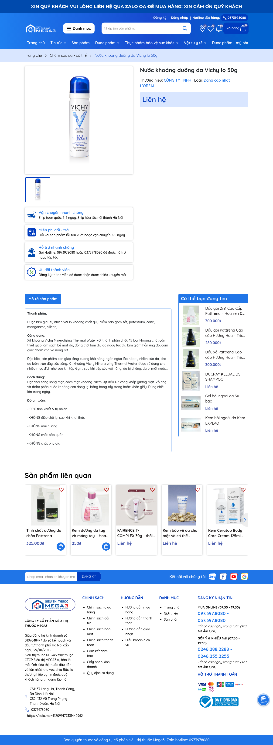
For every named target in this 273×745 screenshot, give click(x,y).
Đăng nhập (179, 18)
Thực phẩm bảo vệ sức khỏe (150, 42)
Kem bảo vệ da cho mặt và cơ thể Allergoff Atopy (180, 533)
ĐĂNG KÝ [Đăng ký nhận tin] (89, 576)
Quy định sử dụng (100, 673)
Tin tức (56, 42)
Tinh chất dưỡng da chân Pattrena (43, 533)
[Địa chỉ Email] (63, 576)
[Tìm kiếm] (185, 28)
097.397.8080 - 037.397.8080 (213, 616)
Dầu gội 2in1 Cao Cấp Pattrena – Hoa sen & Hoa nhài (223, 311)
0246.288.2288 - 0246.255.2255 (215, 652)
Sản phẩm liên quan (58, 475)
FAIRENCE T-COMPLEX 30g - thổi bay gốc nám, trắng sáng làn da (135, 533)
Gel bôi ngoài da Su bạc (222, 398)
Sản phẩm (81, 42)
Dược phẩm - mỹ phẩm (233, 42)
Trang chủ (36, 42)
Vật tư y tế (194, 42)
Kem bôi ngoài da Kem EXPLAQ (225, 420)
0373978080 (234, 18)
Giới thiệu (171, 613)
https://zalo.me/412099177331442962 (55, 716)
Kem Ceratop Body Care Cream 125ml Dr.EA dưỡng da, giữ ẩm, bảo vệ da (225, 533)
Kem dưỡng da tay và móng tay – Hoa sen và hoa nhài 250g (91, 533)
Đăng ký (159, 18)
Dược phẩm (106, 42)
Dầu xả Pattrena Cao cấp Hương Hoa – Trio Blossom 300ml (224, 355)
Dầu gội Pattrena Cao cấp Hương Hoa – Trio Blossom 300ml (224, 333)
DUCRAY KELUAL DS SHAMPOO (222, 377)
